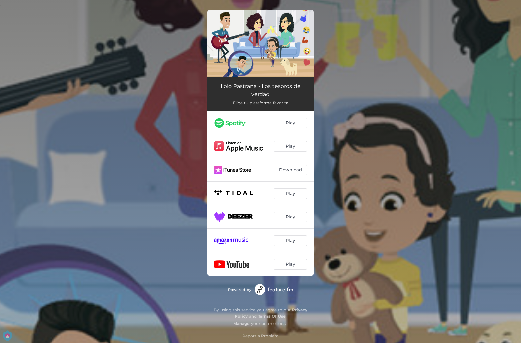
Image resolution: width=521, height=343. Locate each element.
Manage (241, 323)
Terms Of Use (272, 316)
